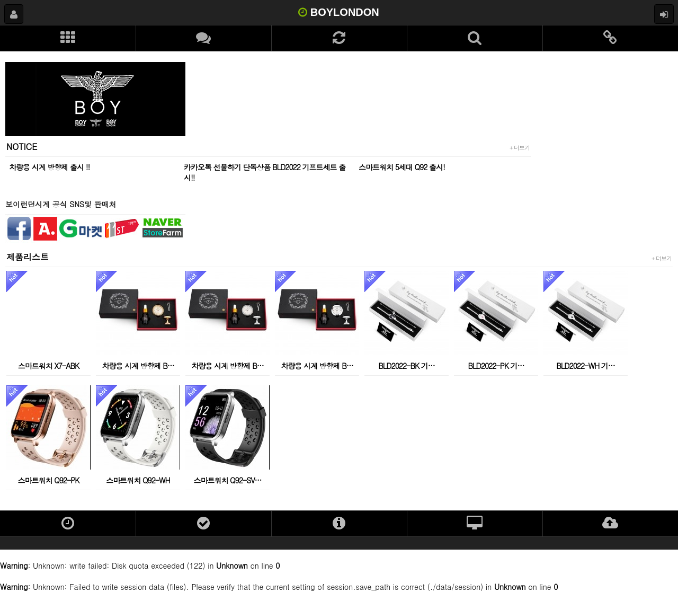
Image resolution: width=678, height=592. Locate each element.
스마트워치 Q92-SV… (227, 480)
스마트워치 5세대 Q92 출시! (402, 167)
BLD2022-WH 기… (585, 365)
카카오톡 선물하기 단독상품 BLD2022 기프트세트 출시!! (264, 172)
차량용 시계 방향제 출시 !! (49, 167)
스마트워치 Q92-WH (138, 480)
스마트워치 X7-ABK (48, 365)
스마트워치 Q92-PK (48, 480)
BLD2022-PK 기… (496, 365)
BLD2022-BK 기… (406, 365)
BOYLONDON (338, 12)
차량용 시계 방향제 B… (138, 365)
